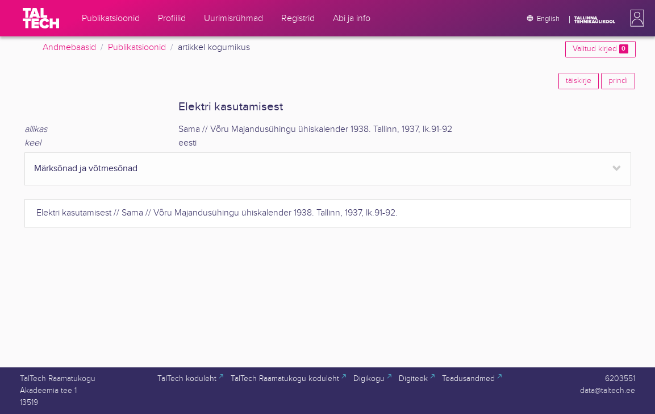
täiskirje (578, 80)
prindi (618, 80)
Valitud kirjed (600, 48)
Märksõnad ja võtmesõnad (85, 168)
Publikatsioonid (137, 47)
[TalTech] (41, 18)
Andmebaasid (69, 47)
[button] (635, 18)
